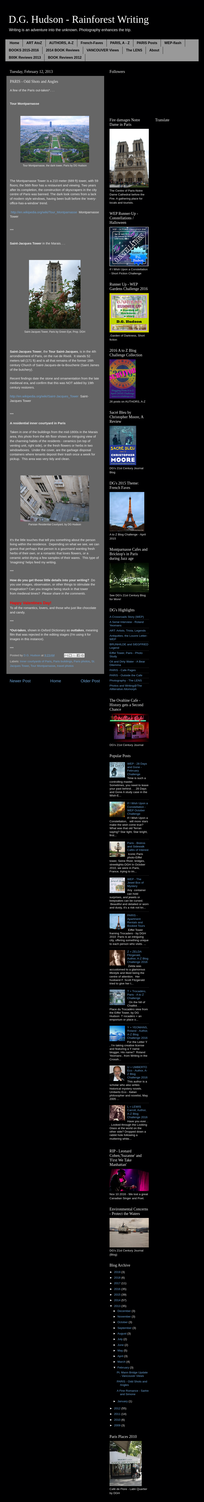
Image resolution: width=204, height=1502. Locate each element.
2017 (117, 1283)
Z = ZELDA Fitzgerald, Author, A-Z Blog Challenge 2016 (137, 957)
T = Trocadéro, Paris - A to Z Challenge (136, 995)
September (124, 1328)
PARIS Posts (147, 43)
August (122, 1333)
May (120, 1350)
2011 (117, 1414)
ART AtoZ (34, 43)
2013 (117, 1306)
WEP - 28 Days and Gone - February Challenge (137, 769)
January (123, 1401)
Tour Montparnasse (42, 665)
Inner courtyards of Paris (36, 661)
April (120, 1356)
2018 (117, 1277)
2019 (117, 1272)
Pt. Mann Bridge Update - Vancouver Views (132, 1374)
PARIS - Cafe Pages (123, 670)
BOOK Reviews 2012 (65, 57)
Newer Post (20, 681)
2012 (117, 1408)
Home (14, 43)
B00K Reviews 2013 (25, 57)
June (121, 1345)
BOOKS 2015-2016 (24, 50)
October (123, 1322)
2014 (117, 1300)
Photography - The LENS (126, 680)
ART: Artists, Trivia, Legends (128, 630)
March (121, 1361)
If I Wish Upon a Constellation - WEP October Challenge (137, 808)
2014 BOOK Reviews (63, 50)
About (154, 50)
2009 (117, 1425)
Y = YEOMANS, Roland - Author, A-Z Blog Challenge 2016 (137, 1032)
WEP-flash (172, 43)
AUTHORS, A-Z (61, 43)
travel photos (65, 665)
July (120, 1339)
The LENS (134, 50)
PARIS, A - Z (120, 43)
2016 (117, 1289)
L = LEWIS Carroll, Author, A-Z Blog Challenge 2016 (137, 1112)
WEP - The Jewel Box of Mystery (135, 883)
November (124, 1316)
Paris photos (82, 661)
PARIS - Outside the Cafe (126, 675)
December (124, 1311)
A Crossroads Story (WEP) (127, 616)
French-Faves (92, 43)
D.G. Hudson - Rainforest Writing (79, 19)
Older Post (90, 681)
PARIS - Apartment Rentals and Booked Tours (136, 920)
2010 (117, 1419)
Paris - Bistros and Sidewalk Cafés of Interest (137, 846)
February (123, 1367)
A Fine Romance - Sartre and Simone (133, 1392)
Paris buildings (62, 661)
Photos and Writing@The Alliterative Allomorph (126, 687)
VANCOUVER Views (103, 50)
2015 (117, 1294)
